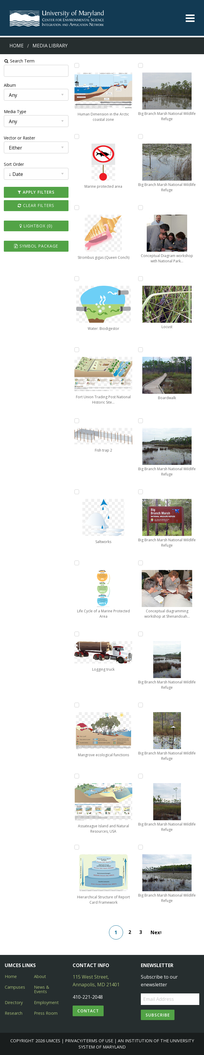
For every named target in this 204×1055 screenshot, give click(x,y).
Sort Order (14, 164)
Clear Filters (36, 205)
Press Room (46, 1013)
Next (156, 932)
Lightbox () (36, 226)
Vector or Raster (19, 138)
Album (10, 85)
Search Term (19, 61)
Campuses (15, 987)
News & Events (41, 989)
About (40, 976)
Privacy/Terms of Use (89, 1040)
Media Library (50, 45)
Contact (88, 1011)
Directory (14, 1002)
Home (16, 45)
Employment (46, 1002)
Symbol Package (36, 246)
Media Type (15, 111)
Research (13, 1013)
